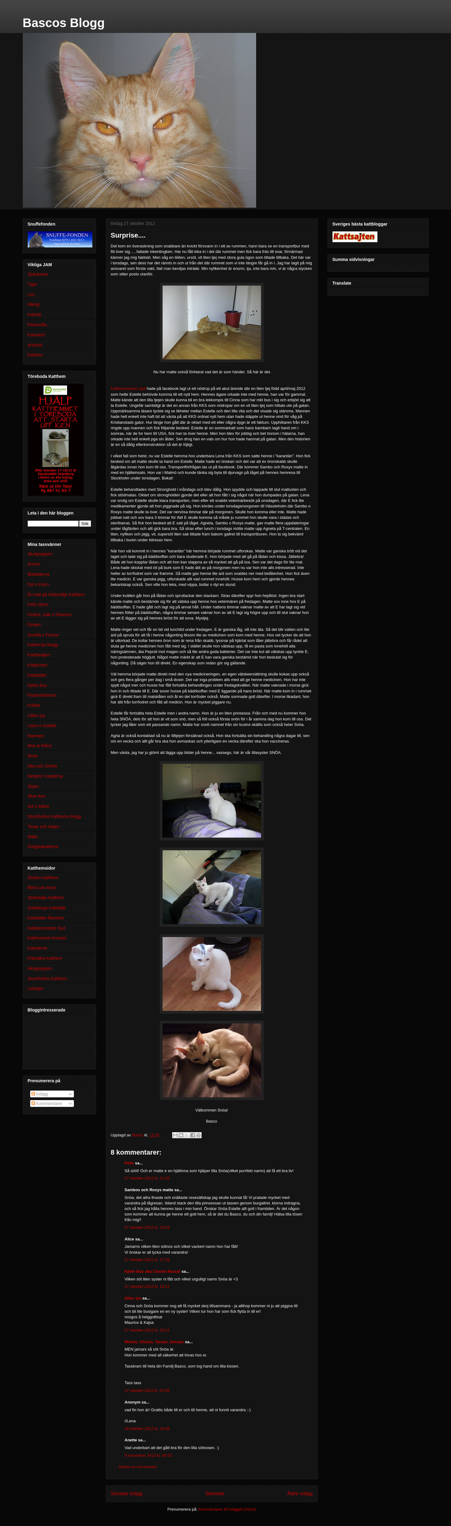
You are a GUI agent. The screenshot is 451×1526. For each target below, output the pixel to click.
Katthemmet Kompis (47, 937)
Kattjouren (37, 665)
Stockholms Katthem (47, 978)
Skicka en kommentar (138, 1466)
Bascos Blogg (64, 23)
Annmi (34, 564)
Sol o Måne (39, 806)
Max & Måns (40, 745)
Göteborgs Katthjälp (47, 907)
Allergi (34, 304)
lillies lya (133, 1298)
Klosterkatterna (42, 695)
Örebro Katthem (43, 877)
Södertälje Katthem (46, 897)
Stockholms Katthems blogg (54, 816)
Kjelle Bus (37, 685)
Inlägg (39, 1093)
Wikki (33, 836)
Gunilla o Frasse (43, 634)
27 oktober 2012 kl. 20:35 (147, 1390)
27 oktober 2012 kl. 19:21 (147, 1330)
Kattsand (36, 334)
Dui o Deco (38, 584)
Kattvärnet (37, 948)
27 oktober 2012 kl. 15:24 (147, 1227)
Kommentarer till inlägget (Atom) (227, 1509)
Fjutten (34, 624)
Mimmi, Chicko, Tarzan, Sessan (154, 1342)
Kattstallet (37, 675)
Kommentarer (46, 1103)
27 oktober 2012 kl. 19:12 (147, 1286)
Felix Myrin (38, 604)
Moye (33, 755)
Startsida (214, 1493)
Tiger (32, 284)
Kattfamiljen (39, 654)
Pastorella (37, 324)
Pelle (129, 1163)
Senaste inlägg (127, 1493)
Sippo (33, 786)
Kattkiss (35, 354)
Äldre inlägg (299, 1493)
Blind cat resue (42, 887)
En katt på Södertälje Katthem (56, 594)
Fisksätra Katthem (45, 958)
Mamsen (36, 735)
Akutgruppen (40, 553)
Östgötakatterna (43, 846)
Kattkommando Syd (128, 388)
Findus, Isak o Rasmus (49, 614)
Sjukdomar (38, 274)
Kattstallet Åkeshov (46, 917)
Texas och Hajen (44, 826)
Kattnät (34, 314)
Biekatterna (39, 574)
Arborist (35, 344)
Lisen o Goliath (42, 725)
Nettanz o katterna (45, 776)
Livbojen (36, 988)
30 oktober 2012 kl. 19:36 (147, 1428)
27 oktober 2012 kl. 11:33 (147, 1178)
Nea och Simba (42, 765)
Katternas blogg (43, 644)
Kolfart (34, 705)
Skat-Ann (37, 796)
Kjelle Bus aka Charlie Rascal (152, 1271)
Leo (31, 294)
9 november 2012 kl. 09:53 (148, 1455)
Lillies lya (36, 715)
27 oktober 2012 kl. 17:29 (147, 1259)
